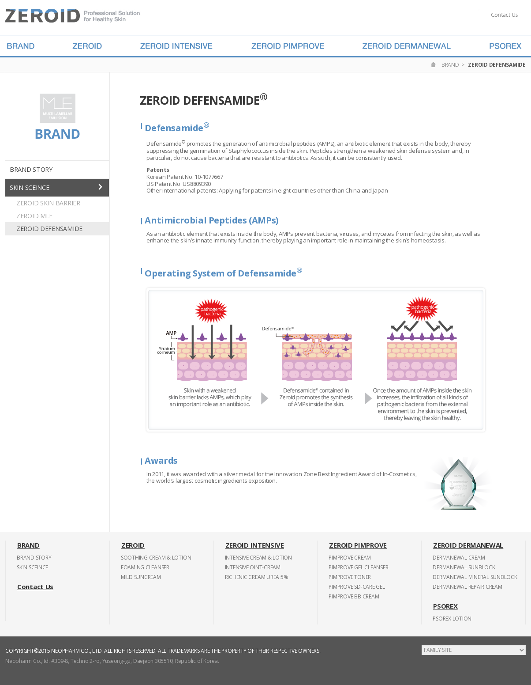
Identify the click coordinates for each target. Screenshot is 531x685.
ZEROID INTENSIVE (254, 545)
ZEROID (133, 545)
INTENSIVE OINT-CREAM (252, 567)
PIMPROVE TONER (350, 577)
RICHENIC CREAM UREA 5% (256, 577)
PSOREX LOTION (452, 618)
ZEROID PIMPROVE (358, 545)
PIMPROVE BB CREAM (354, 596)
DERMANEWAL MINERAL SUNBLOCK (475, 577)
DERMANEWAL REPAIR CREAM (467, 586)
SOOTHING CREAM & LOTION (156, 557)
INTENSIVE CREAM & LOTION (258, 557)
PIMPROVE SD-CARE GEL (357, 586)
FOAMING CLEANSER (145, 567)
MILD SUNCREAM (141, 577)
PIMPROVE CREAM (350, 557)
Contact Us (35, 586)
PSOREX (445, 606)
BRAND (450, 64)
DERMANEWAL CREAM (459, 557)
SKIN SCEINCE (29, 187)
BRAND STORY (31, 169)
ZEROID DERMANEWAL (468, 545)
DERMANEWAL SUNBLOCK (464, 567)
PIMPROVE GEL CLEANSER (358, 567)
